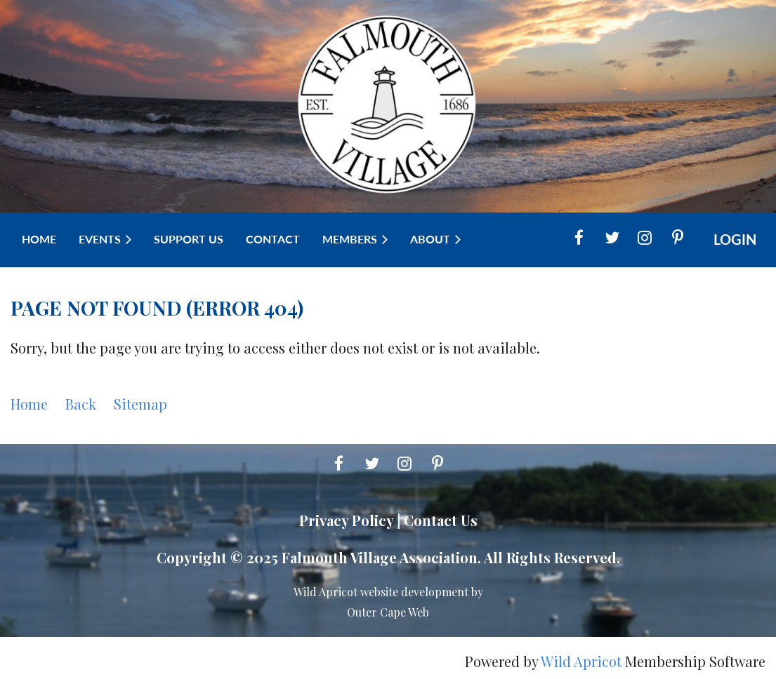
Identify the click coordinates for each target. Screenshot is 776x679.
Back (80, 403)
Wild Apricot (581, 661)
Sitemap (140, 403)
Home (29, 403)
